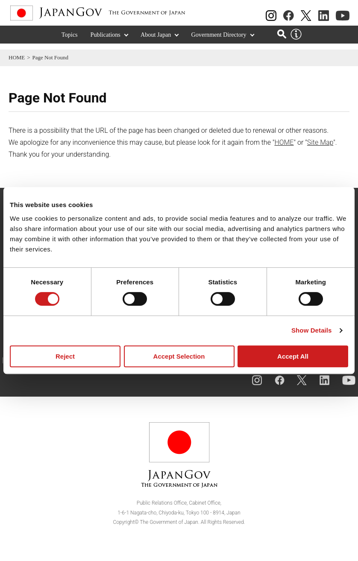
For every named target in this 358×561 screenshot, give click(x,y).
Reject (65, 356)
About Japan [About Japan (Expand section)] (156, 41)
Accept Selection (179, 356)
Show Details (311, 330)
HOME (17, 57)
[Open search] (281, 39)
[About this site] (296, 41)
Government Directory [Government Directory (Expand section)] (218, 41)
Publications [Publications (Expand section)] (105, 41)
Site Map (320, 142)
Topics (70, 41)
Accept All (292, 356)
